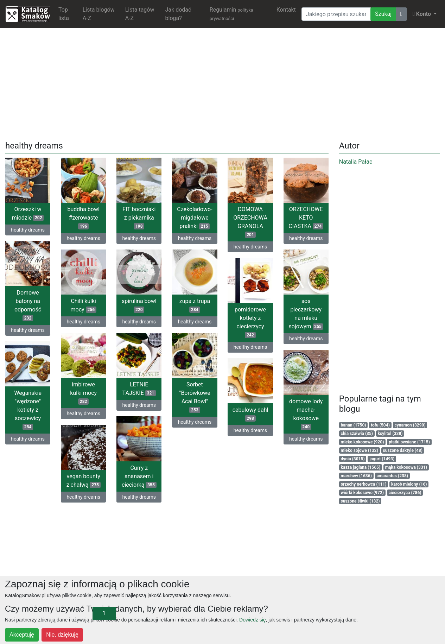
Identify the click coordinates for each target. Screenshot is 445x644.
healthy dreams (28, 230)
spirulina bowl (139, 305)
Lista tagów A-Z (139, 13)
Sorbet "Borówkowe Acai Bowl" (194, 397)
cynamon (409, 425)
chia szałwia (357, 433)
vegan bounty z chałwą (83, 480)
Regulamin (231, 13)
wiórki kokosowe (362, 492)
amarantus (392, 475)
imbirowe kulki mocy (83, 393)
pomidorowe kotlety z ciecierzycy (250, 322)
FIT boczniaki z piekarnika (138, 217)
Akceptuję (21, 635)
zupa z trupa (194, 305)
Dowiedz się (252, 620)
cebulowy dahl (250, 414)
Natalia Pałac (356, 161)
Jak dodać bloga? (178, 13)
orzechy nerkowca (364, 484)
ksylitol (390, 433)
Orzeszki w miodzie (28, 213)
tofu (380, 425)
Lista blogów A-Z (99, 13)
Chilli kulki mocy (83, 305)
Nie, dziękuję (62, 635)
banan (353, 425)
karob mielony (409, 484)
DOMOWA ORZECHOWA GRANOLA (250, 222)
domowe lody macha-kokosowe (306, 414)
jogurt (381, 458)
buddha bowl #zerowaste (83, 217)
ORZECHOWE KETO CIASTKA (305, 217)
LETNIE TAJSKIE (139, 388)
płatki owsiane (409, 442)
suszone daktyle (403, 450)
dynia (353, 458)
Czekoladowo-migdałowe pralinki (194, 217)
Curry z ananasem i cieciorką (139, 476)
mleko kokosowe (362, 442)
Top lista (63, 13)
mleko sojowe (359, 450)
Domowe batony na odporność (27, 305)
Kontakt (286, 9)
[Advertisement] (223, 83)
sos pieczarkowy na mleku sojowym (306, 314)
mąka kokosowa (406, 467)
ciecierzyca (404, 492)
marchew (356, 475)
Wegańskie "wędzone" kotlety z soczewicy (28, 410)
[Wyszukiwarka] (336, 14)
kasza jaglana (361, 467)
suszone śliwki (360, 501)
